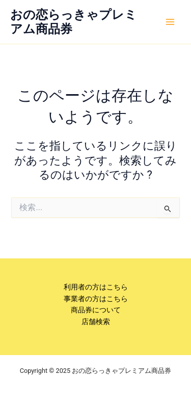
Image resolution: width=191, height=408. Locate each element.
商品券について (96, 310)
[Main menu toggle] (170, 22)
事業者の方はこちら (96, 299)
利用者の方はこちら (96, 287)
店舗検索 (95, 321)
